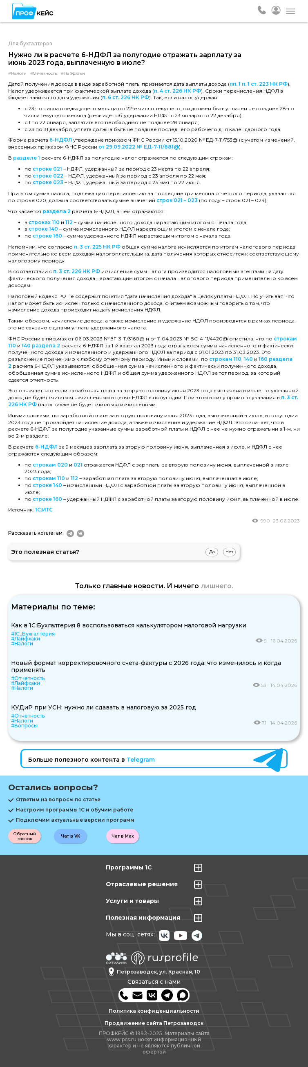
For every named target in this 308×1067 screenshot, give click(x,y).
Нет (229, 551)
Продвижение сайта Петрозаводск (154, 1023)
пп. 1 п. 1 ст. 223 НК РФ (259, 84)
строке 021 (47, 169)
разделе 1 (26, 158)
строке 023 (48, 182)
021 (78, 465)
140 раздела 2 (41, 345)
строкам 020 (50, 465)
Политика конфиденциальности (154, 1011)
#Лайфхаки (73, 73)
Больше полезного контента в (91, 759)
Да (212, 551)
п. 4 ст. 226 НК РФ (177, 91)
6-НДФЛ (60, 140)
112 (69, 222)
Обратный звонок (24, 836)
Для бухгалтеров (30, 43)
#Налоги (17, 73)
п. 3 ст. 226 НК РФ (76, 271)
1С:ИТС (44, 510)
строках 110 (44, 222)
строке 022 (48, 176)
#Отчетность (43, 73)
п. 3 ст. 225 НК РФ (97, 247)
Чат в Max (123, 836)
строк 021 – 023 (177, 200)
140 (248, 359)
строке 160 (47, 236)
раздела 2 (56, 211)
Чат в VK (70, 836)
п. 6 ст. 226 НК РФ (125, 97)
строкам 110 (225, 359)
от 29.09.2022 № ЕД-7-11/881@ (138, 147)
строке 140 (43, 229)
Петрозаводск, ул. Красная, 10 (154, 971)
